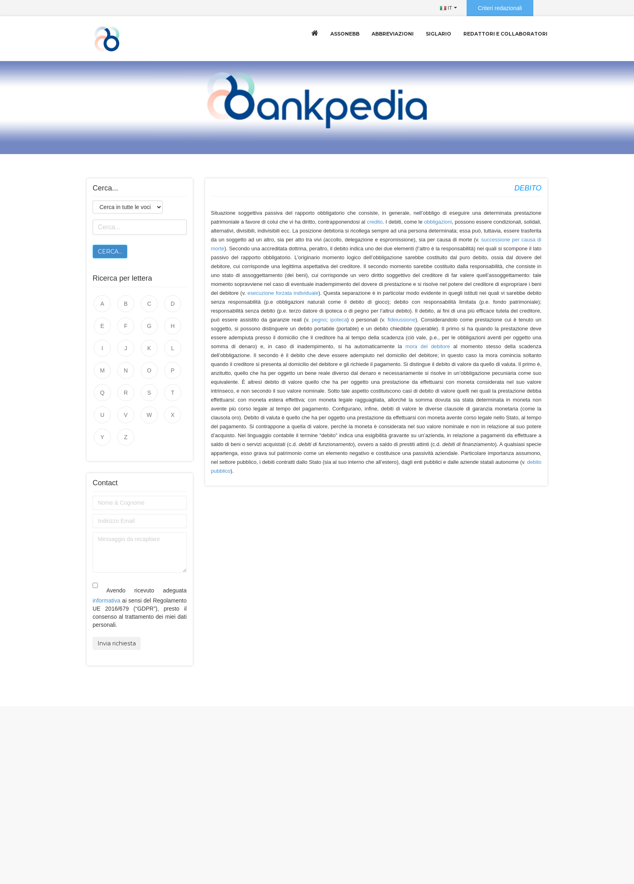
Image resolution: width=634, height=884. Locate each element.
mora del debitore (427, 346)
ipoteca (338, 320)
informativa (106, 600)
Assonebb (344, 34)
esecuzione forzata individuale (282, 293)
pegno (319, 320)
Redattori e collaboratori (505, 34)
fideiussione (402, 320)
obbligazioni (438, 222)
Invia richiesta (116, 643)
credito (375, 222)
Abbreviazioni (393, 34)
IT (446, 8)
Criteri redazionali (500, 8)
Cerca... (110, 251)
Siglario (438, 34)
